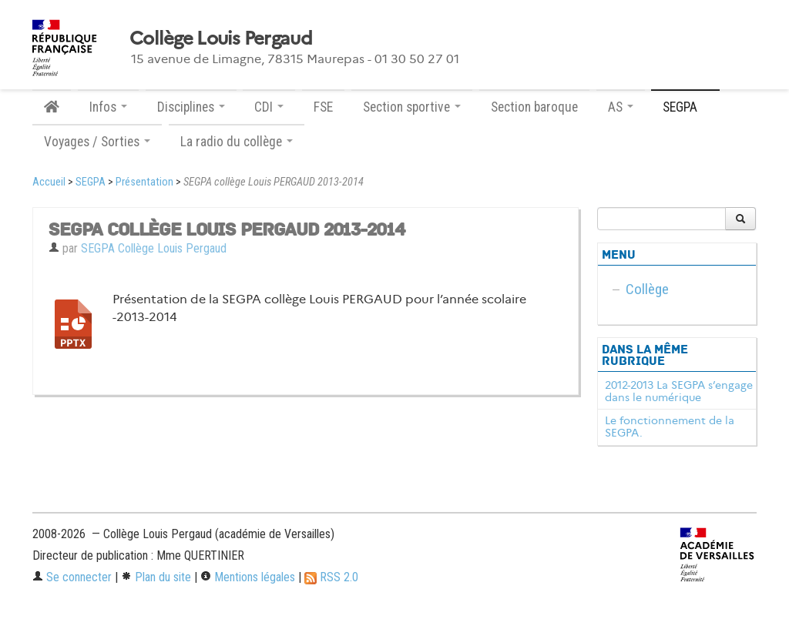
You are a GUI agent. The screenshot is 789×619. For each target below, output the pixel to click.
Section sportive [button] (412, 107)
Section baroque (534, 107)
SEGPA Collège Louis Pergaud (154, 248)
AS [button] (620, 107)
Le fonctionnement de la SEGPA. (669, 426)
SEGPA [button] (685, 107)
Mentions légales (247, 577)
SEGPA (91, 182)
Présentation (144, 182)
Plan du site (156, 577)
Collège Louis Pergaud (220, 38)
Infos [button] (108, 107)
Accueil (48, 182)
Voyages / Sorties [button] (97, 141)
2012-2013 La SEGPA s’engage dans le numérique (679, 391)
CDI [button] (269, 107)
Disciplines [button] (191, 107)
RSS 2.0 (331, 577)
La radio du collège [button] (236, 141)
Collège (647, 289)
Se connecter (72, 577)
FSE (323, 107)
